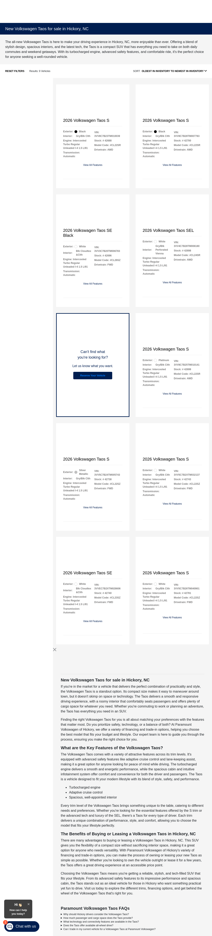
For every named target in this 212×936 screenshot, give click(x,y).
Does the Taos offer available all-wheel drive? (88, 925)
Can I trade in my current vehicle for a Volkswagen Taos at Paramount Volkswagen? (109, 929)
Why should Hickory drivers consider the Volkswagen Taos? (96, 914)
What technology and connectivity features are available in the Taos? (101, 921)
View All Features (92, 165)
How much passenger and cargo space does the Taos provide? (98, 918)
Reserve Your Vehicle (92, 375)
